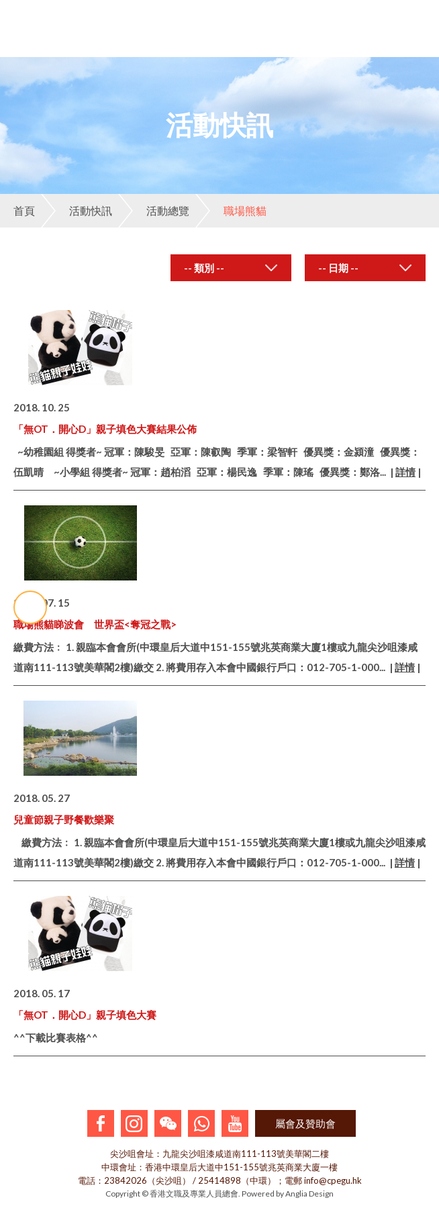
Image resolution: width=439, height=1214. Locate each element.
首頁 (24, 210)
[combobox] (230, 267)
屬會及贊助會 (305, 1123)
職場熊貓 (230, 210)
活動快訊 (76, 210)
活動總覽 (153, 210)
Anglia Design (309, 1193)
